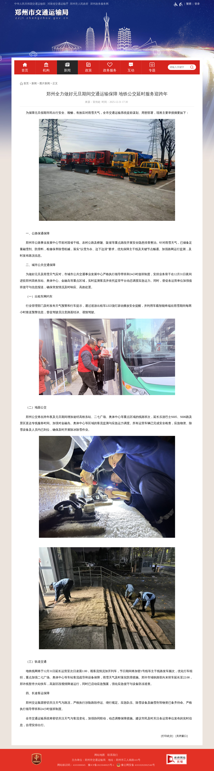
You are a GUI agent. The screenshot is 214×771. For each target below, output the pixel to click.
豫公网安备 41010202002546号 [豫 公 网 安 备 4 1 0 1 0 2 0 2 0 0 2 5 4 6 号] (136, 765)
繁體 (188, 3)
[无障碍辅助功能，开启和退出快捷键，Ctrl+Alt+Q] (178, 4)
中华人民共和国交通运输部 (29, 3)
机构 (46, 70)
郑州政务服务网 (99, 3)
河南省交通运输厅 (57, 3)
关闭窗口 (181, 736)
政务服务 (109, 70)
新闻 (67, 70)
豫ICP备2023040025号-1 (101, 765)
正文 (55, 83)
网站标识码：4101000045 (71, 765)
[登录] (195, 4)
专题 (152, 70)
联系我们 (112, 755)
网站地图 (99, 755)
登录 (197, 3)
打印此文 (167, 736)
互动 (131, 70)
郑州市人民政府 (79, 3)
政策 (88, 70)
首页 (25, 70)
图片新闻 (44, 83)
